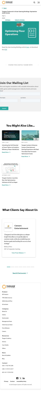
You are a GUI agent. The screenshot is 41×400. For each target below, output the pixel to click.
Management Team (7, 321)
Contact (12, 381)
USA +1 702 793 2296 (7, 365)
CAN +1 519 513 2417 (7, 369)
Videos (4, 348)
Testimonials (5, 318)
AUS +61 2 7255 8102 (7, 372)
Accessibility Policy (21, 381)
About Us (4, 311)
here (27, 47)
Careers (4, 331)
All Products (5, 294)
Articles (4, 341)
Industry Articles (20, 19)
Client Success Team (7, 324)
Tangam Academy (6, 338)
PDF (5, 50)
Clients (4, 314)
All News (7, 19)
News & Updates (6, 355)
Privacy (6, 381)
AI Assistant (5, 304)
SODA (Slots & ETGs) (7, 301)
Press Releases (6, 328)
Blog (3, 358)
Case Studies (5, 345)
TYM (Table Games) (7, 297)
